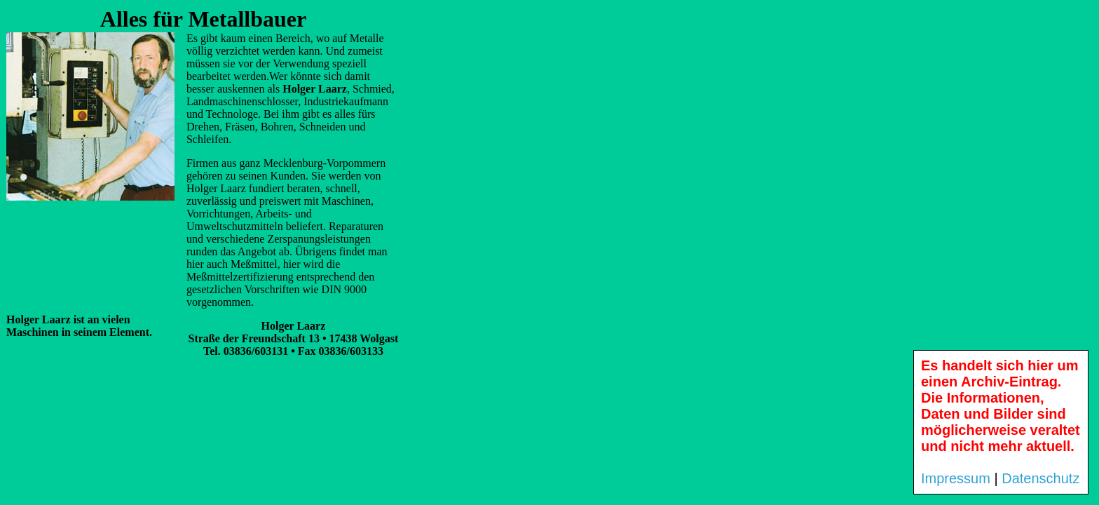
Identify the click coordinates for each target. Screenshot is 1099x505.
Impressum (955, 478)
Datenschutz (1040, 478)
